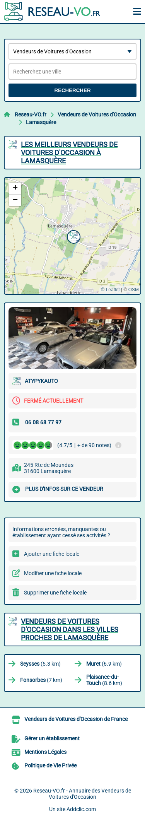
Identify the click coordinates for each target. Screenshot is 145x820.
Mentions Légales (45, 752)
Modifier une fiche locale (53, 573)
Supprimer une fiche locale (55, 592)
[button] (72, 236)
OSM (133, 289)
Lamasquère (41, 122)
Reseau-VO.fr (30, 114)
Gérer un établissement (52, 738)
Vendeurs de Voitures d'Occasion (97, 114)
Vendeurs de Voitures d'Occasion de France (76, 719)
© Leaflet (110, 289)
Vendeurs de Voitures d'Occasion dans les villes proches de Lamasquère (69, 629)
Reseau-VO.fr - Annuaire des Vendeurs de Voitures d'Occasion (82, 794)
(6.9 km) (104, 664)
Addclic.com (81, 809)
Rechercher (72, 90)
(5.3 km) (40, 664)
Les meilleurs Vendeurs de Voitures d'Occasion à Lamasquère (69, 152)
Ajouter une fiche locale (51, 554)
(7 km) (41, 680)
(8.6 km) (104, 680)
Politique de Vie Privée (50, 765)
